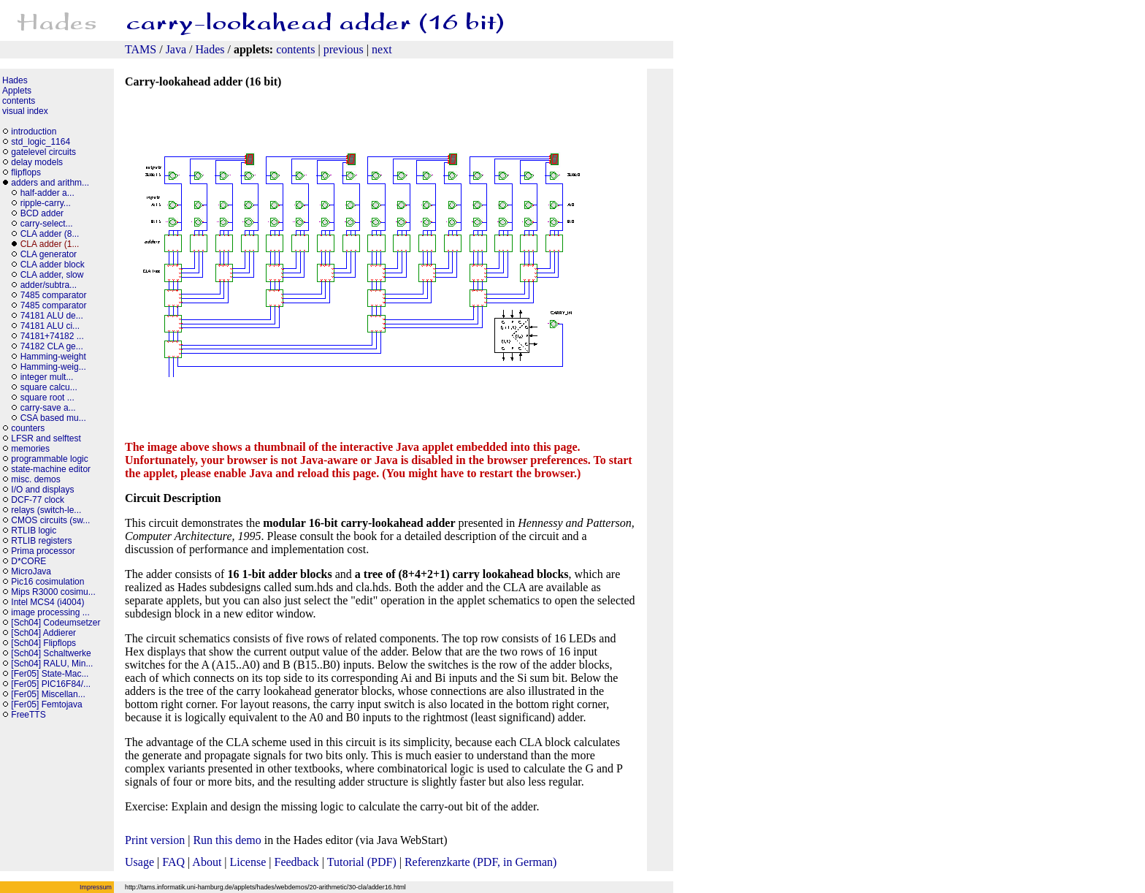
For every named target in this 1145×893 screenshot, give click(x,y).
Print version (155, 840)
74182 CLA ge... (51, 346)
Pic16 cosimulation (47, 582)
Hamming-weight (53, 357)
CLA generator (48, 254)
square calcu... (48, 387)
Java (176, 49)
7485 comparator (53, 295)
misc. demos (35, 479)
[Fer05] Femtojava (46, 704)
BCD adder (42, 213)
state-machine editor (51, 469)
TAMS (140, 49)
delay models (37, 162)
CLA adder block (52, 264)
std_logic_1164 (40, 142)
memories (30, 449)
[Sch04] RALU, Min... (52, 663)
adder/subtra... (48, 285)
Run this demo (227, 840)
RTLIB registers (41, 541)
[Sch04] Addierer (43, 633)
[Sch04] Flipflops (43, 643)
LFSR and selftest (45, 438)
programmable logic (49, 459)
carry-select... (46, 223)
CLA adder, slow (52, 275)
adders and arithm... (50, 183)
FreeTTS (28, 715)
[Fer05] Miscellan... (48, 694)
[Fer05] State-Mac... (49, 674)
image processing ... (50, 612)
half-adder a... (47, 193)
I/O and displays (42, 489)
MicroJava (31, 571)
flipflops (26, 172)
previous (343, 49)
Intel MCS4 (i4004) (47, 602)
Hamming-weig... (53, 367)
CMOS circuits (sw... (50, 520)
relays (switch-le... (46, 510)
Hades (210, 49)
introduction (33, 131)
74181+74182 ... (52, 336)
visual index (25, 111)
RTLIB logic (33, 530)
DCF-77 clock (37, 500)
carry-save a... (48, 408)
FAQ (173, 862)
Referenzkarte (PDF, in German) (480, 862)
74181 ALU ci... (50, 326)
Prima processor (42, 551)
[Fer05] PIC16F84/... (51, 684)
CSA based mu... (53, 418)
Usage (139, 862)
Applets (16, 91)
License (248, 862)
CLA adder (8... (50, 234)
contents (295, 49)
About (206, 862)
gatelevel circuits (43, 152)
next (382, 49)
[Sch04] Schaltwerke (51, 653)
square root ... (47, 397)
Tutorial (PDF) (362, 862)
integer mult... (47, 377)
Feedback (297, 862)
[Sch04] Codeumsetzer (55, 623)
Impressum (96, 887)
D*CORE (28, 561)
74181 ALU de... (51, 316)
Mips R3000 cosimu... (53, 592)
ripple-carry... (45, 203)
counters (28, 428)
